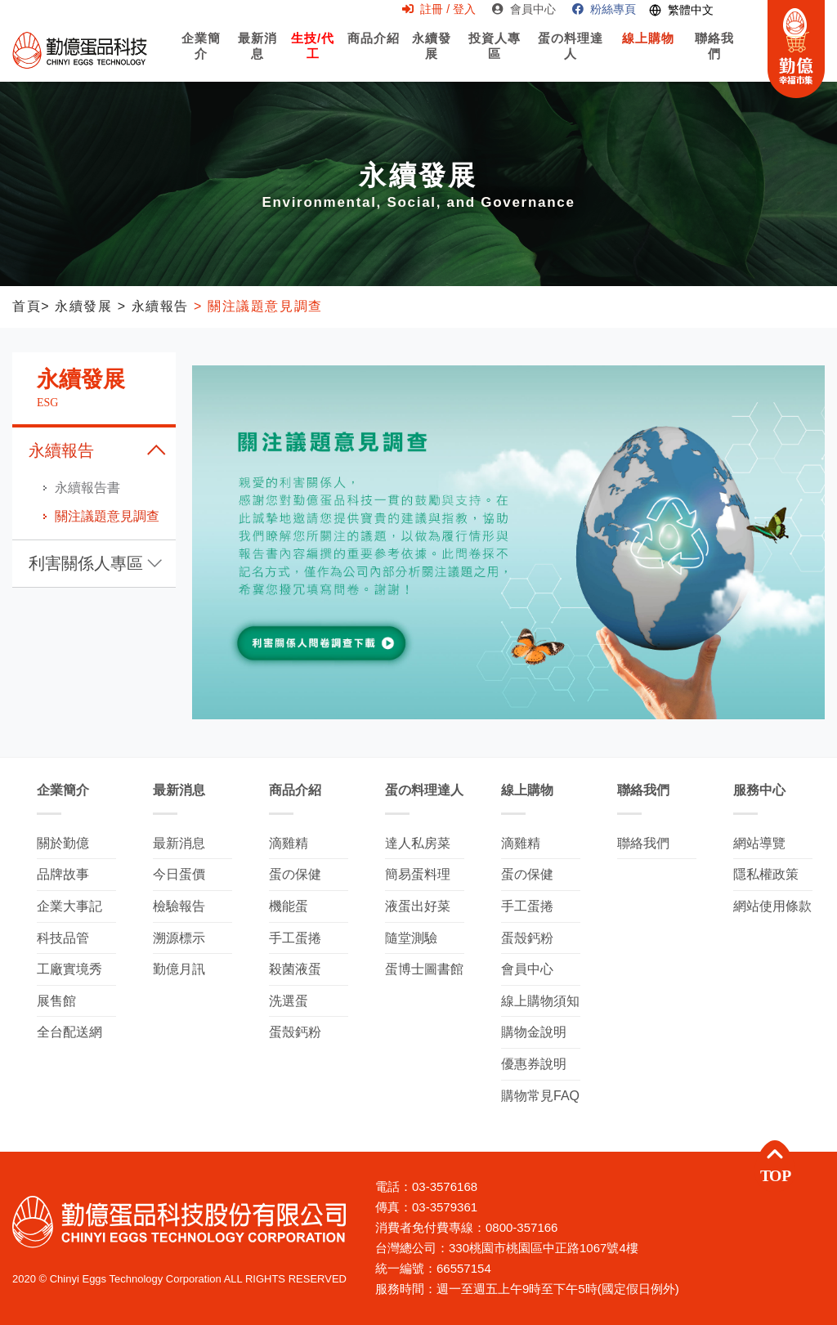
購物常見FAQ (540, 1096)
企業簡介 (201, 60)
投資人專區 (494, 60)
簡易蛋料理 (417, 874)
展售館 (56, 1001)
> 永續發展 (76, 306)
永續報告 (61, 450)
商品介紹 (373, 52)
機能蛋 (288, 906)
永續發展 (432, 54)
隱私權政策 (766, 874)
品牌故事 (63, 874)
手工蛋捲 (295, 938)
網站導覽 (759, 843)
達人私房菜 (417, 843)
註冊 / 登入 (439, 9)
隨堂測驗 (411, 938)
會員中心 (524, 9)
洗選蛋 (288, 1001)
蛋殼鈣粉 (295, 1032)
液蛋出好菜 (417, 906)
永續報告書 (87, 488)
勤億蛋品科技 (79, 49)
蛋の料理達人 (570, 60)
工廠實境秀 (69, 969)
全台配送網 (69, 1032)
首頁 (26, 306)
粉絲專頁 (604, 9)
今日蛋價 (179, 874)
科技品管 (63, 938)
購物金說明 (533, 1032)
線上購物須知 (540, 1001)
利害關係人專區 (86, 563)
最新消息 (257, 54)
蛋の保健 (295, 874)
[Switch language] (681, 10)
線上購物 (648, 52)
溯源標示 (179, 938)
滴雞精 (288, 843)
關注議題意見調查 (107, 516)
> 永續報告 (151, 306)
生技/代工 (312, 54)
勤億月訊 (179, 969)
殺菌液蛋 (295, 969)
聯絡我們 (715, 60)
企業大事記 (69, 906)
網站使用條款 (772, 906)
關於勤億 (63, 843)
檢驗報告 (179, 906)
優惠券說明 (533, 1064)
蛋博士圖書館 (424, 969)
